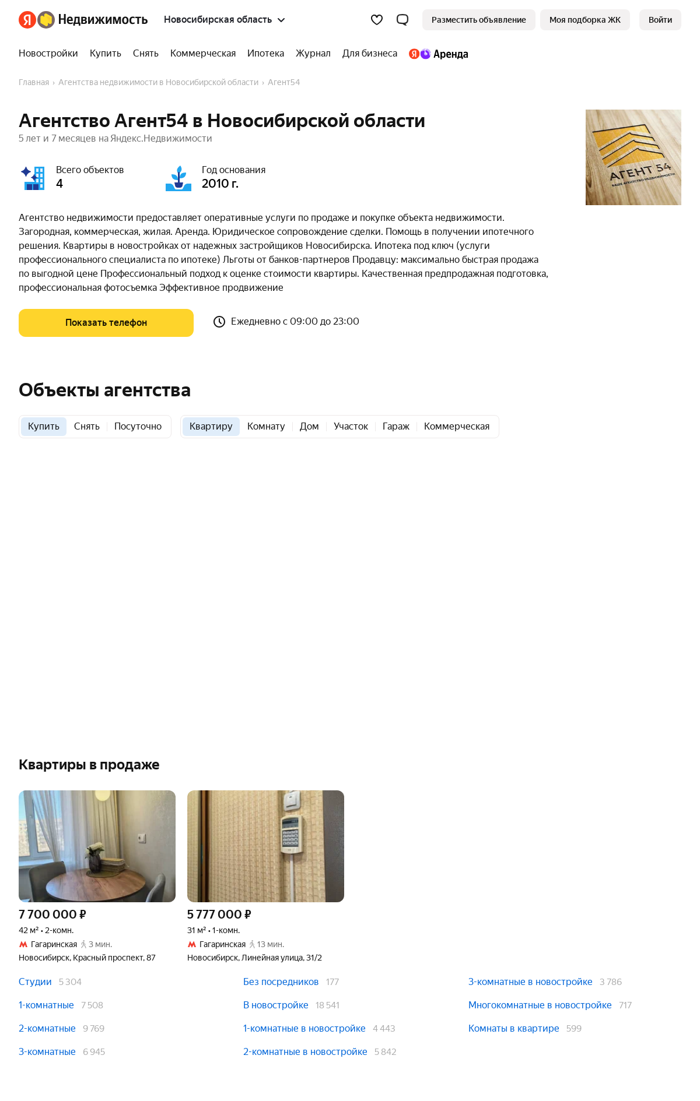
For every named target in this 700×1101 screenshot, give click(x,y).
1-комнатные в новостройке (304, 1028)
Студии (35, 981)
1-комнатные (46, 1005)
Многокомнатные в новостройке (540, 1005)
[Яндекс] (27, 20)
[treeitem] (51, 54)
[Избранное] (376, 19)
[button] (402, 19)
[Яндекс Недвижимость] (92, 20)
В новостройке (276, 1005)
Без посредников (281, 981)
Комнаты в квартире (513, 1028)
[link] (660, 19)
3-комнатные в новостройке (530, 981)
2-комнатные (47, 1028)
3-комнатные (47, 1051)
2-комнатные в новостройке (305, 1051)
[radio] (43, 426)
